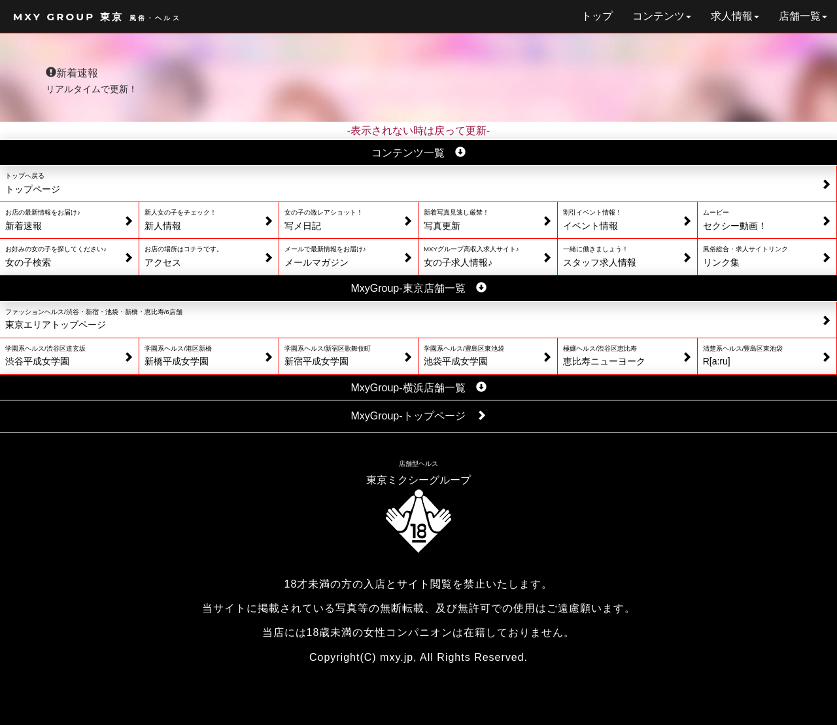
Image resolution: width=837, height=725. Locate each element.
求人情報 (735, 16)
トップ (597, 16)
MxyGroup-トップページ (418, 415)
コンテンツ (661, 16)
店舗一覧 (803, 16)
